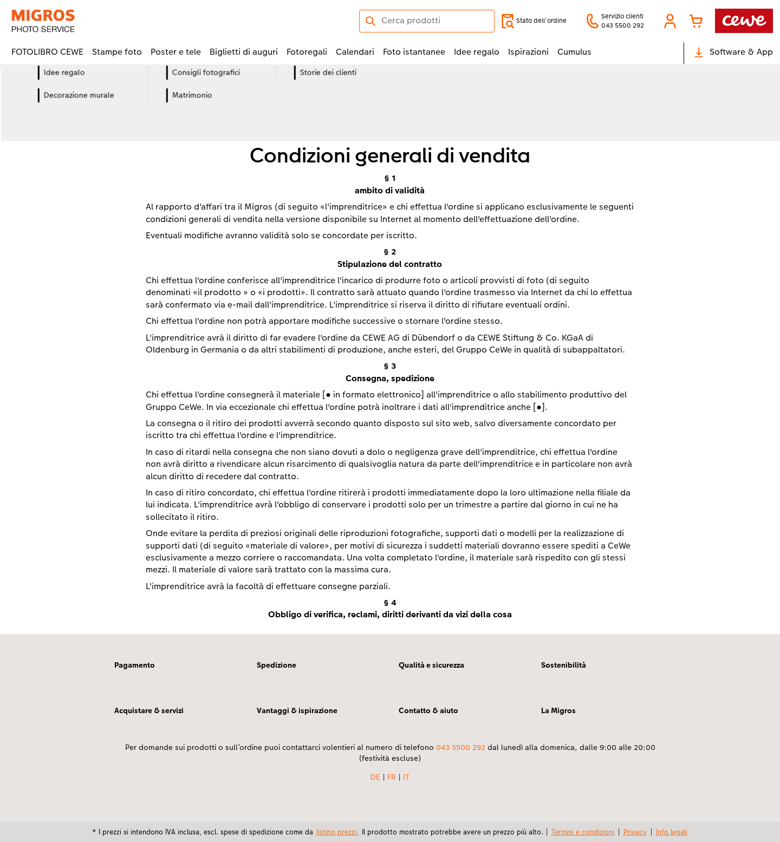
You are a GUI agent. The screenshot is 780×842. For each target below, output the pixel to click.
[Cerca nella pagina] (426, 21)
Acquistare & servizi (149, 710)
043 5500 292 (460, 747)
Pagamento (134, 665)
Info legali (671, 831)
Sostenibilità (563, 665)
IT (406, 777)
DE (375, 777)
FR (391, 777)
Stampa (170, 114)
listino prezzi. (337, 831)
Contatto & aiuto (428, 710)
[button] (670, 21)
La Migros (558, 710)
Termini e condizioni (582, 831)
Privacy (635, 831)
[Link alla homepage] (117, 21)
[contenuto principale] (390, 364)
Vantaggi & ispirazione (297, 710)
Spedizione (276, 665)
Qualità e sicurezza (431, 665)
